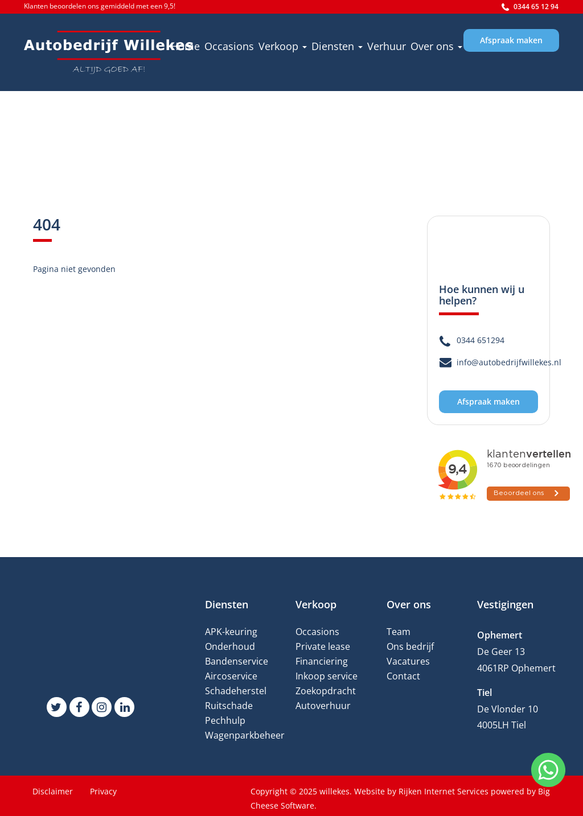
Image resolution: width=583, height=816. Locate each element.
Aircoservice (231, 676)
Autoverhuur (323, 705)
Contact (403, 676)
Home (185, 46)
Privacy (103, 791)
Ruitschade (229, 705)
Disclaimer (52, 791)
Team (398, 631)
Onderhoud (230, 646)
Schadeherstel (235, 691)
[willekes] (109, 52)
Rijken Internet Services (443, 791)
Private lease (322, 646)
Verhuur (386, 46)
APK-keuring (231, 631)
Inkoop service (326, 676)
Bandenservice (236, 661)
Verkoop (282, 46)
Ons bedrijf (410, 646)
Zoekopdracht (325, 691)
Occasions (229, 46)
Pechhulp (225, 720)
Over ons (436, 46)
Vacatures (408, 661)
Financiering (321, 661)
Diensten (337, 46)
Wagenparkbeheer (245, 735)
